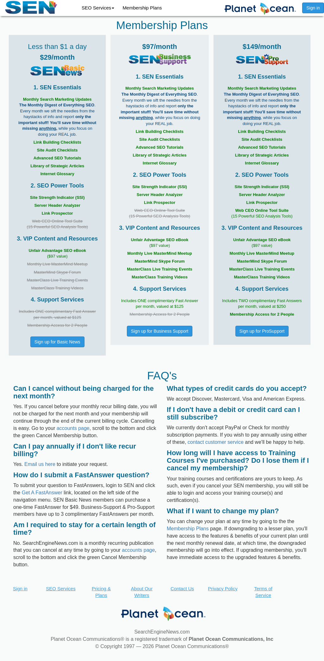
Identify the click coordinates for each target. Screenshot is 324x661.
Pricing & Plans (101, 592)
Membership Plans (142, 7)
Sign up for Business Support (159, 331)
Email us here (39, 464)
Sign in (313, 7)
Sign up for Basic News (57, 341)
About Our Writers (142, 592)
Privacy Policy (222, 588)
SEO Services (98, 7)
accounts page (73, 428)
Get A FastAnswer (42, 492)
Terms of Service (263, 592)
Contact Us (182, 588)
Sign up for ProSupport (262, 331)
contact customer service (216, 442)
